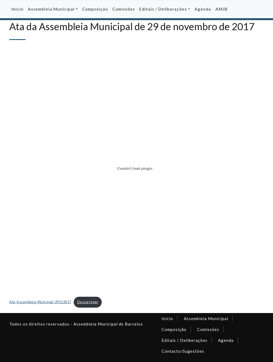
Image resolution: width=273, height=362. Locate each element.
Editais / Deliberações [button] (163, 9)
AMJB (221, 9)
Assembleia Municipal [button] (51, 9)
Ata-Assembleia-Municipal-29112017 (40, 302)
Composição (95, 9)
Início (17, 9)
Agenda (202, 9)
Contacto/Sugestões (183, 351)
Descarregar (87, 302)
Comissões (123, 9)
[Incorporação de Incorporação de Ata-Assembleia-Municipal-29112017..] (135, 168)
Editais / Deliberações (184, 340)
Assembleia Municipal (206, 318)
